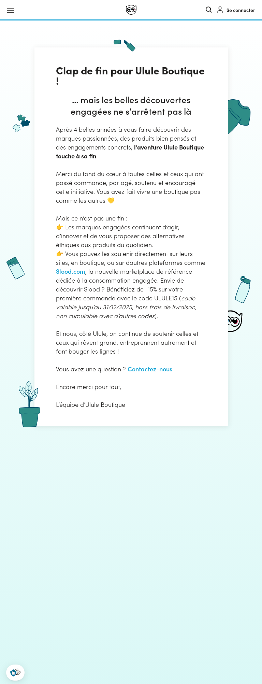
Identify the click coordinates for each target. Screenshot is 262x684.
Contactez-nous (150, 369)
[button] (15, 673)
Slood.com (70, 271)
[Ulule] (131, 10)
